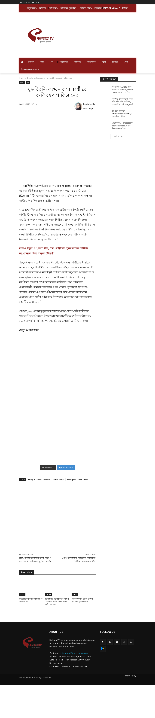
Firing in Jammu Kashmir (39, 479)
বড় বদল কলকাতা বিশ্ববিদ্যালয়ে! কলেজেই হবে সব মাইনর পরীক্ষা (122, 114)
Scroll (29, 78)
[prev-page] (21, 612)
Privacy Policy (130, 676)
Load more (117, 136)
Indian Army (58, 479)
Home (22, 78)
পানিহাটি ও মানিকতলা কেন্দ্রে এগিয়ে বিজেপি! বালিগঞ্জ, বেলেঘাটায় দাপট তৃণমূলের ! (122, 101)
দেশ (28, 82)
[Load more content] (48, 467)
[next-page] (26, 612)
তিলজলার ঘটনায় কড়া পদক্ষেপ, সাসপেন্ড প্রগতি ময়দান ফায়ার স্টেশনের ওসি (57, 601)
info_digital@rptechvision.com (75, 653)
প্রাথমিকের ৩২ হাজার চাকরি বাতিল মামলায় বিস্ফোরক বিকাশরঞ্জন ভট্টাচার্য (122, 126)
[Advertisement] (108, 35)
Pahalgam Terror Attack (77, 479)
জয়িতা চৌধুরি (88, 108)
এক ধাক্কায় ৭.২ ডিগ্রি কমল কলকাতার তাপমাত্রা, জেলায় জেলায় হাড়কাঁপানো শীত (122, 89)
